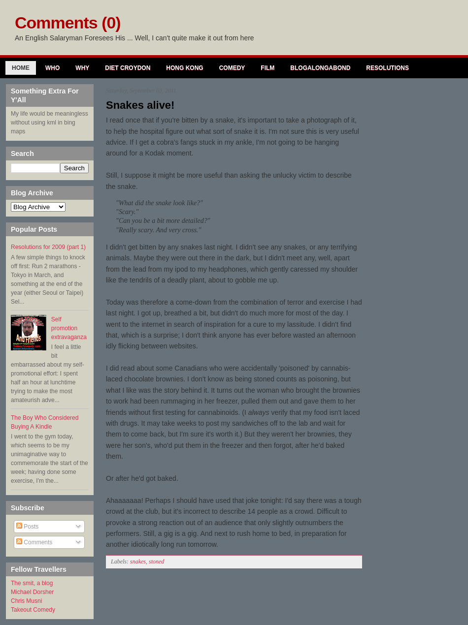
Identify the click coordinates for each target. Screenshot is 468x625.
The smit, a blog (32, 583)
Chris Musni (26, 600)
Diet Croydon (127, 67)
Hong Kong (184, 67)
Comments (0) (68, 22)
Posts (27, 526)
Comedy (232, 67)
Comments (34, 542)
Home (21, 67)
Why (82, 67)
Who (52, 67)
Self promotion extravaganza (69, 328)
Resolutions (387, 67)
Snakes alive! (140, 105)
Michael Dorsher (32, 592)
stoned (156, 561)
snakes (138, 561)
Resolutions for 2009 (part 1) (48, 247)
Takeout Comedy (33, 609)
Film (267, 67)
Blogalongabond (320, 67)
